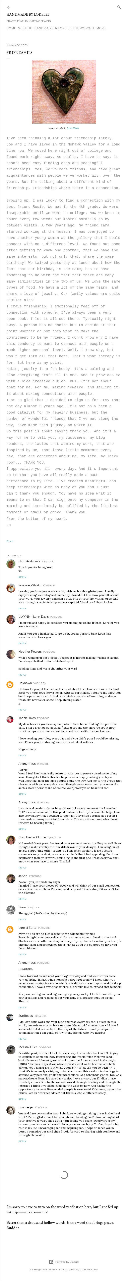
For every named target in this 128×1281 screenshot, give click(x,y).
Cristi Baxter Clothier (32, 837)
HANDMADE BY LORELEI (27, 14)
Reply (22, 577)
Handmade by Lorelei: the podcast (64, 28)
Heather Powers (30, 651)
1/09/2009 (45, 1047)
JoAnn (22, 876)
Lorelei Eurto (27, 928)
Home (11, 28)
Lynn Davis (73, 127)
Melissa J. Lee (28, 1047)
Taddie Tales (27, 718)
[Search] (119, 6)
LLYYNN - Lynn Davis (33, 616)
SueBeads (25, 1016)
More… (102, 28)
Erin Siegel (25, 1107)
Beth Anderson (29, 561)
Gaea (22, 907)
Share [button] (9, 541)
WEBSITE (25, 28)
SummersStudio (29, 585)
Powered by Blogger (64, 1261)
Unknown (25, 683)
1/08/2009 (47, 561)
